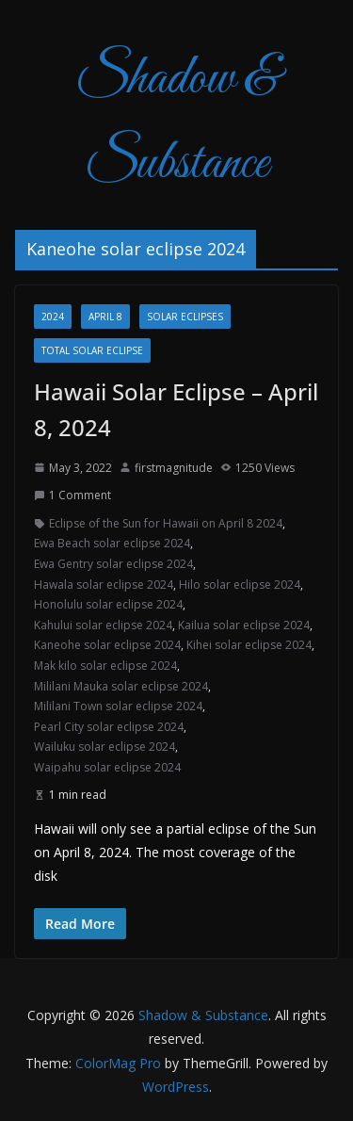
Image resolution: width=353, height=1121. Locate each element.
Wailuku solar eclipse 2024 (104, 747)
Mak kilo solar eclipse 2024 (105, 666)
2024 (52, 316)
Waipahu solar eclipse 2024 (107, 767)
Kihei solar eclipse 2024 (249, 645)
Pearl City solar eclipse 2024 (109, 727)
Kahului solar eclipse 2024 (103, 625)
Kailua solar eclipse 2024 (244, 625)
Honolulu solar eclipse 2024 (108, 604)
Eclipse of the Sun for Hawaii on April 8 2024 (165, 523)
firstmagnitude (174, 468)
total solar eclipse (92, 350)
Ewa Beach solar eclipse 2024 (112, 543)
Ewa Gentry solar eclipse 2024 (113, 564)
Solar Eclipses (185, 316)
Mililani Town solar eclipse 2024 (118, 706)
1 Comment (72, 495)
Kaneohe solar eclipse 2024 (107, 645)
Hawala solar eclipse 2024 (103, 585)
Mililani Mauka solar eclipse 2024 (121, 686)
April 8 (105, 316)
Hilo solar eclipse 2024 (239, 585)
